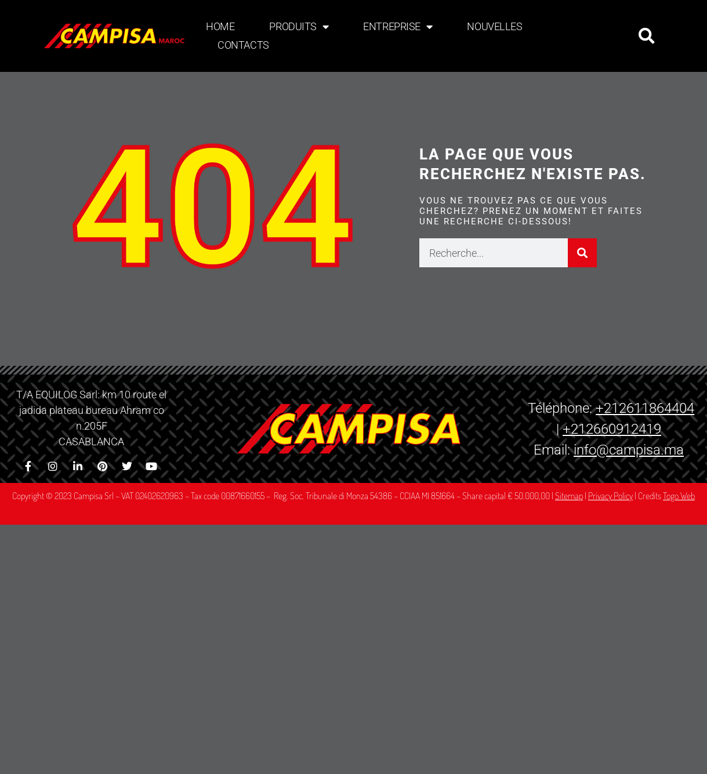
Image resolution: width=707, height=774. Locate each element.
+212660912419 (612, 429)
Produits (298, 26)
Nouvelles (494, 26)
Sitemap (569, 496)
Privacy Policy (610, 496)
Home (220, 26)
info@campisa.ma (629, 450)
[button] (646, 35)
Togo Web (679, 496)
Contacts (243, 45)
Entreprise (397, 26)
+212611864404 (645, 408)
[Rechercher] (582, 252)
